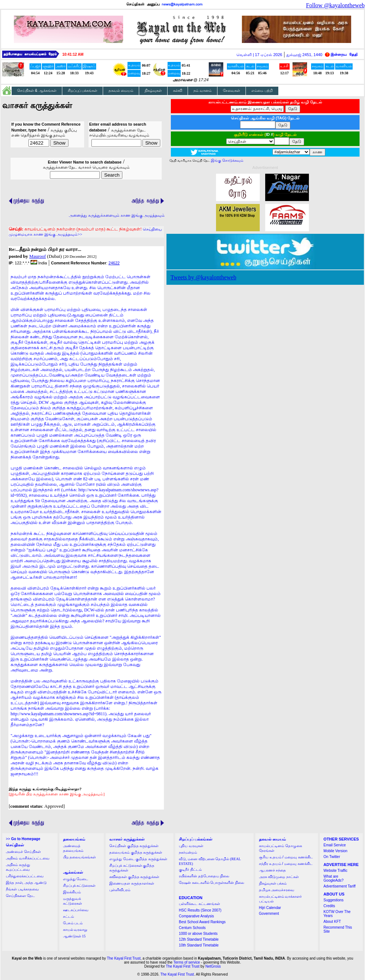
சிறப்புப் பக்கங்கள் (83, 90)
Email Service (334, 845)
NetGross (213, 966)
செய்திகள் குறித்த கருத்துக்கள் (133, 846)
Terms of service (186, 962)
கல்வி (177, 90)
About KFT (332, 922)
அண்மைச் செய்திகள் (23, 852)
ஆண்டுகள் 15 (74, 936)
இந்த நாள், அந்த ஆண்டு (26, 883)
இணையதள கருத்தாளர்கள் (131, 883)
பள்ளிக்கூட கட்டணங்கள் (199, 904)
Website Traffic (335, 871)
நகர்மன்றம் (188, 852)
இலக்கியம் (72, 892)
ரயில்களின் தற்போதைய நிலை (204, 876)
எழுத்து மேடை (76, 879)
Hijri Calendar (270, 908)
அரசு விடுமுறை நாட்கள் (279, 877)
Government (269, 914)
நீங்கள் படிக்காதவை (22, 889)
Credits (329, 906)
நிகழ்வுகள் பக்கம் (273, 883)
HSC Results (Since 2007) (200, 910)
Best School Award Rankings (202, 922)
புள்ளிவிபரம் (119, 890)
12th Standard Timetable (199, 939)
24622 (114, 263)
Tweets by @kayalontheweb (203, 277)
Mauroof (37, 256)
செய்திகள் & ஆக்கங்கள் (36, 90)
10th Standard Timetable (199, 945)
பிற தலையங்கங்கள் (79, 857)
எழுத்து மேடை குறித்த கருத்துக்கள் (138, 859)
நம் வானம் (202, 90)
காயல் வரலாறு (75, 930)
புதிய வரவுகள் (191, 846)
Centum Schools (192, 928)
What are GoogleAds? (333, 878)
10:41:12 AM (72, 54)
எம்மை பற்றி (262, 90)
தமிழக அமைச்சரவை (277, 890)
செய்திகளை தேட (20, 896)
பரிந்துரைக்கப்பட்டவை (25, 876)
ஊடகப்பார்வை (76, 910)
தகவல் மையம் (121, 90)
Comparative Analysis (196, 916)
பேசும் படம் (73, 923)
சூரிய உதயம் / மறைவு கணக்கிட (286, 857)
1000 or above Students (198, 934)
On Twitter (331, 857)
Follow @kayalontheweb (335, 5)
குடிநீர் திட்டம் (190, 869)
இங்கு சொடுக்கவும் (227, 160)
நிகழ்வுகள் (153, 90)
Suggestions (333, 900)
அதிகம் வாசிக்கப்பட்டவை (28, 858)
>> (23, 839)
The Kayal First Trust (123, 958)
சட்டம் (68, 916)
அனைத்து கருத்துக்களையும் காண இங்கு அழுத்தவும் (117, 215)
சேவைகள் (231, 90)
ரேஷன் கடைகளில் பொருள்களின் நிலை (211, 883)
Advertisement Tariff (339, 886)
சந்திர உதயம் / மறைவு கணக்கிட (286, 864)
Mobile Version (335, 851)
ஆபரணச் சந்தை (272, 870)
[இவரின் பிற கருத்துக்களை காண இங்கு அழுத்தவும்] (57, 794)
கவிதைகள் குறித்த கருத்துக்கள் (134, 877)
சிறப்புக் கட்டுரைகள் (79, 885)
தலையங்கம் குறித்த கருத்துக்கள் (135, 852)
